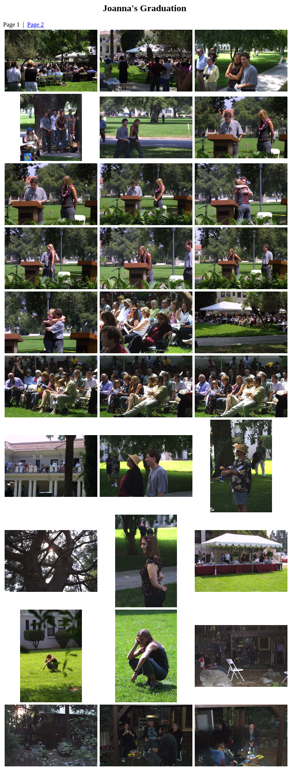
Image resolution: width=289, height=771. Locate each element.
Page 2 (35, 24)
